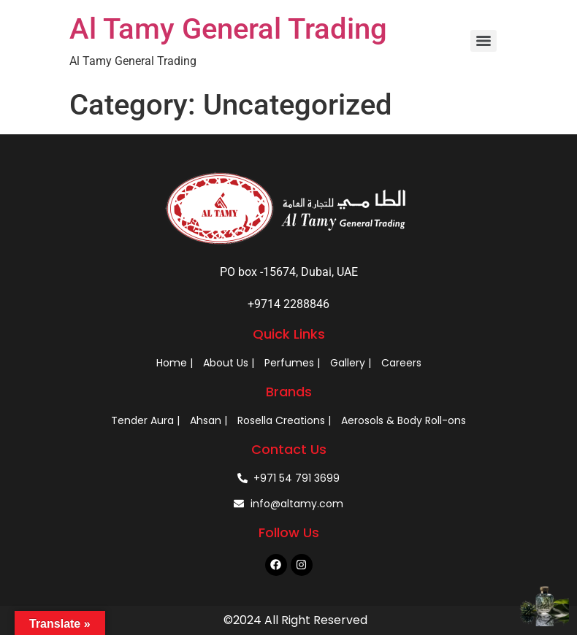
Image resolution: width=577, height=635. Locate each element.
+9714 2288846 (288, 304)
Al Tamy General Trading (228, 29)
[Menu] (483, 41)
